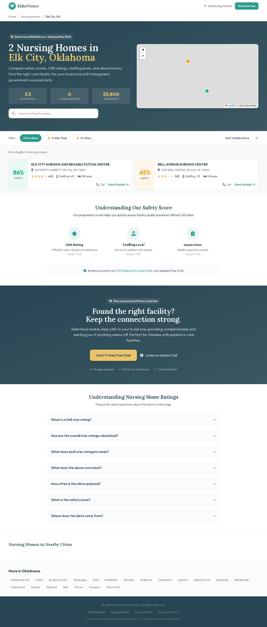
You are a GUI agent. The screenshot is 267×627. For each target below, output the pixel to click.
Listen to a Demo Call (158, 355)
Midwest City (202, 580)
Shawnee (222, 580)
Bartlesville (242, 580)
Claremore (18, 587)
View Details (118, 184)
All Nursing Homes (218, 6)
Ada (65, 587)
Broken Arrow (58, 580)
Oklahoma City (20, 580)
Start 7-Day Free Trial (113, 355)
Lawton (183, 580)
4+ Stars (83, 138)
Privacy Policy (143, 612)
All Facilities (30, 138)
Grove (79, 587)
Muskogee (80, 580)
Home (12, 16)
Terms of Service (168, 612)
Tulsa (39, 580)
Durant (35, 587)
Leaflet (230, 105)
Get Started (246, 6)
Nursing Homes (30, 16)
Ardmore (146, 580)
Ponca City (113, 587)
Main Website (96, 612)
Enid (95, 580)
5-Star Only (57, 138)
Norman (129, 580)
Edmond (51, 587)
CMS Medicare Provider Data (134, 271)
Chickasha (165, 580)
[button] (143, 50)
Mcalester (111, 580)
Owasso (94, 587)
